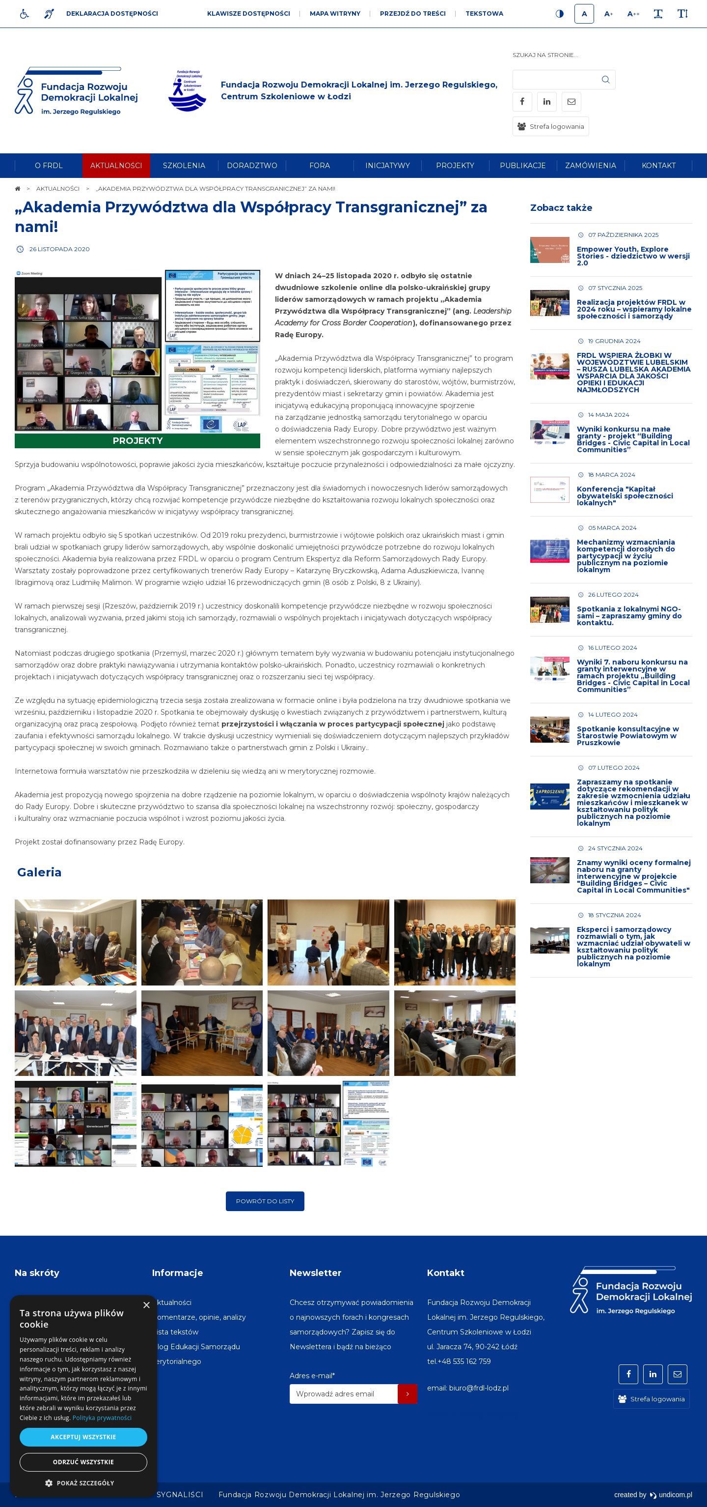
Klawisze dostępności (248, 13)
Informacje (177, 1273)
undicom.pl (671, 1495)
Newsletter (316, 1273)
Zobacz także (561, 208)
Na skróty (37, 1273)
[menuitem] (48, 165)
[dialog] (83, 1396)
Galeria (39, 872)
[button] (83, 1482)
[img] (337, 91)
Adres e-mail (312, 1375)
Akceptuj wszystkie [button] (83, 1437)
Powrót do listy (265, 1201)
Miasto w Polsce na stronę (472, 1414)
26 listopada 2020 (59, 249)
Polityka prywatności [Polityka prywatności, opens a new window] (102, 1418)
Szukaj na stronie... (545, 54)
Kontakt (445, 1273)
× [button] (146, 1305)
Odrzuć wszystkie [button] (83, 1462)
